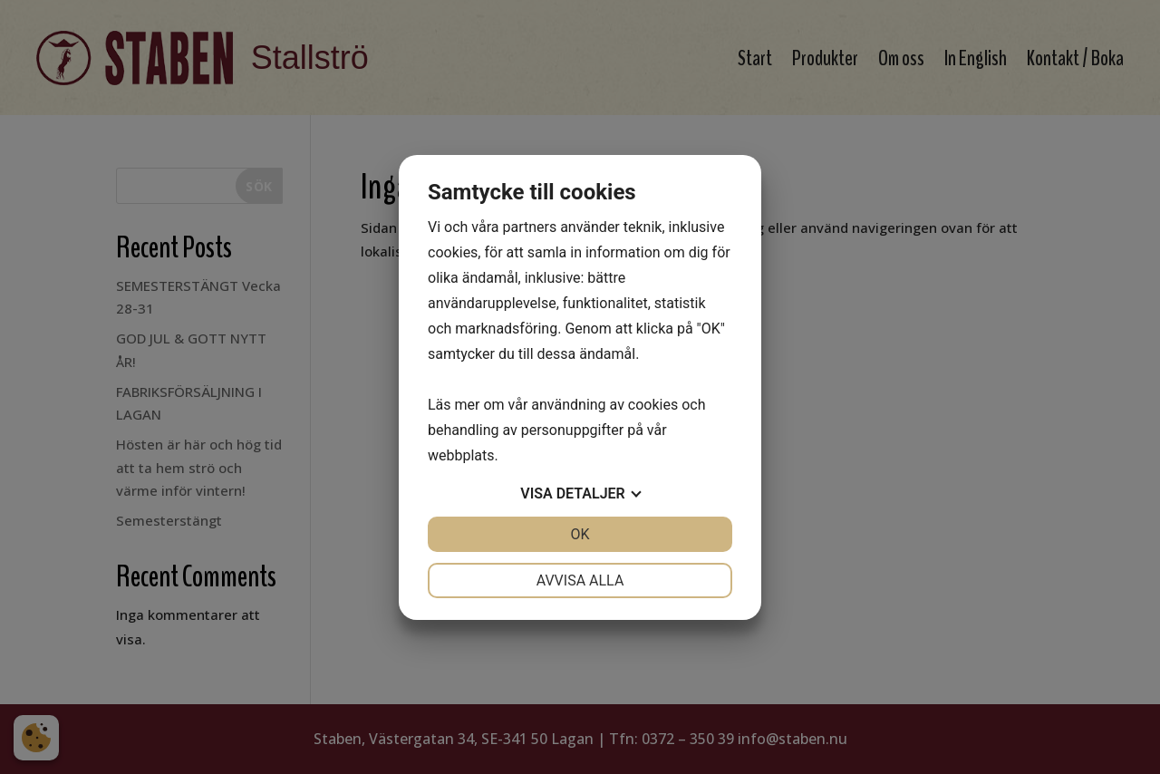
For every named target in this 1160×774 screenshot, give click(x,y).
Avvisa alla (580, 580)
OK (579, 534)
